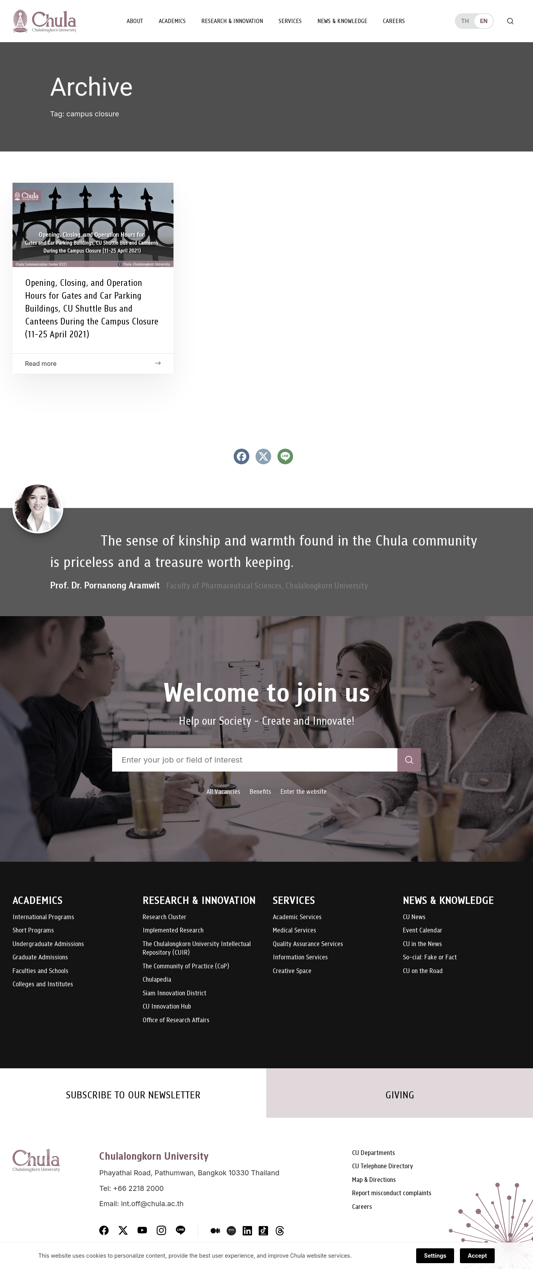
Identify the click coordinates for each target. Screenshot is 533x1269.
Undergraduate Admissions (48, 944)
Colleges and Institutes (43, 984)
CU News (414, 917)
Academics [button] (172, 21)
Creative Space (292, 971)
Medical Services (294, 930)
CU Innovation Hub (167, 1006)
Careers (394, 21)
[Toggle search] (510, 21)
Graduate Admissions (40, 957)
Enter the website (304, 792)
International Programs (43, 917)
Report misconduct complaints (391, 1193)
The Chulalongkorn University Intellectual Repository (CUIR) (197, 948)
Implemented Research (173, 930)
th (465, 21)
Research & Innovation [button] (232, 21)
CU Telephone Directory (382, 1166)
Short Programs (33, 930)
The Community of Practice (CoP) (186, 966)
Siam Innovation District (174, 993)
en (483, 21)
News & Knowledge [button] (342, 21)
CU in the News (422, 944)
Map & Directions (374, 1180)
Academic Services (297, 917)
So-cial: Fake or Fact (430, 957)
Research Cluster (164, 917)
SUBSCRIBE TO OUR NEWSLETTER (133, 1094)
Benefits (260, 792)
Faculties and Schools (40, 971)
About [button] (135, 21)
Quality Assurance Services (308, 944)
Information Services (300, 957)
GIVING (399, 1094)
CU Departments (373, 1153)
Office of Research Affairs (176, 1020)
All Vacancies (223, 792)
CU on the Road (423, 971)
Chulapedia (157, 979)
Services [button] (290, 21)
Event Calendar (422, 930)
